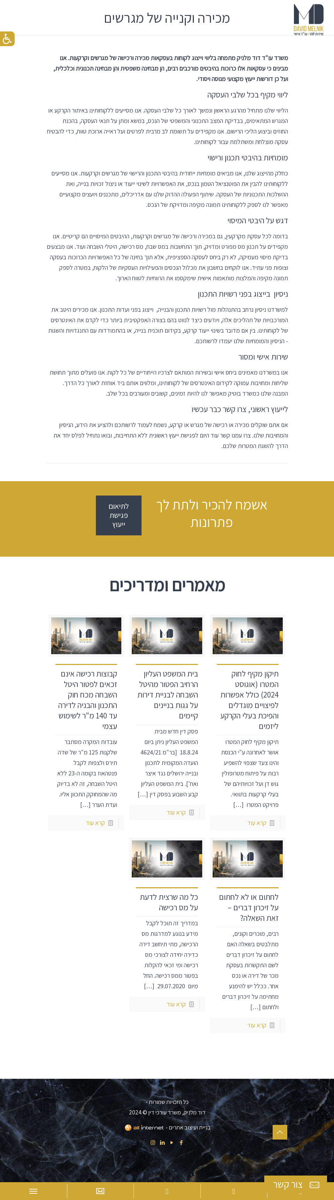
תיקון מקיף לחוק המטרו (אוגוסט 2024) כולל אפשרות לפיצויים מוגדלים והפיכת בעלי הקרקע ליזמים (249, 699)
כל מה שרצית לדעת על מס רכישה (169, 902)
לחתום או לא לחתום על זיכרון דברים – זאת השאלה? (249, 907)
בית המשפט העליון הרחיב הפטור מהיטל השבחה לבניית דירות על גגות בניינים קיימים (167, 694)
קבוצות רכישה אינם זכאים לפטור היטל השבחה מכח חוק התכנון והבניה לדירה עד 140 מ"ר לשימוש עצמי (87, 699)
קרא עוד (256, 823)
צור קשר (297, 1184)
